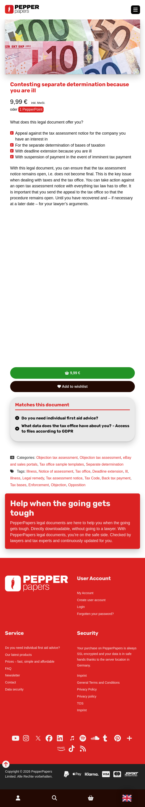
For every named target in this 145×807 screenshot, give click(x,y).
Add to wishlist (72, 386)
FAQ (8, 668)
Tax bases (18, 485)
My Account (85, 593)
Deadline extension (107, 471)
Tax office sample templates (61, 464)
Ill (126, 471)
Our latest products (18, 655)
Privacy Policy (87, 689)
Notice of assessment (56, 471)
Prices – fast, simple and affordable (29, 661)
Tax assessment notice (64, 478)
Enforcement (38, 485)
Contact (10, 682)
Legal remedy (33, 478)
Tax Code (92, 478)
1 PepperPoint (30, 109)
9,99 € (75, 373)
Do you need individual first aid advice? (59, 418)
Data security (14, 689)
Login (81, 607)
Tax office (82, 471)
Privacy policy (86, 696)
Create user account (91, 600)
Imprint (82, 675)
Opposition (77, 485)
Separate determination (104, 464)
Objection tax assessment (57, 457)
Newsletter (12, 675)
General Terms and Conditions (98, 682)
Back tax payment (116, 478)
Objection (58, 485)
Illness (31, 471)
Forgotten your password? (95, 614)
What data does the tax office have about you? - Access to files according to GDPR (75, 429)
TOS (80, 703)
